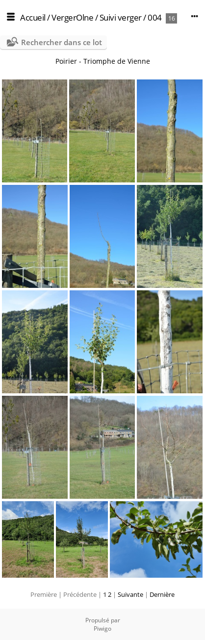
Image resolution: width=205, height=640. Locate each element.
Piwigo (102, 628)
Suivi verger (121, 17)
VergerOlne (72, 17)
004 (155, 17)
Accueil (33, 17)
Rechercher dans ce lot (61, 42)
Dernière (162, 594)
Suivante (130, 594)
